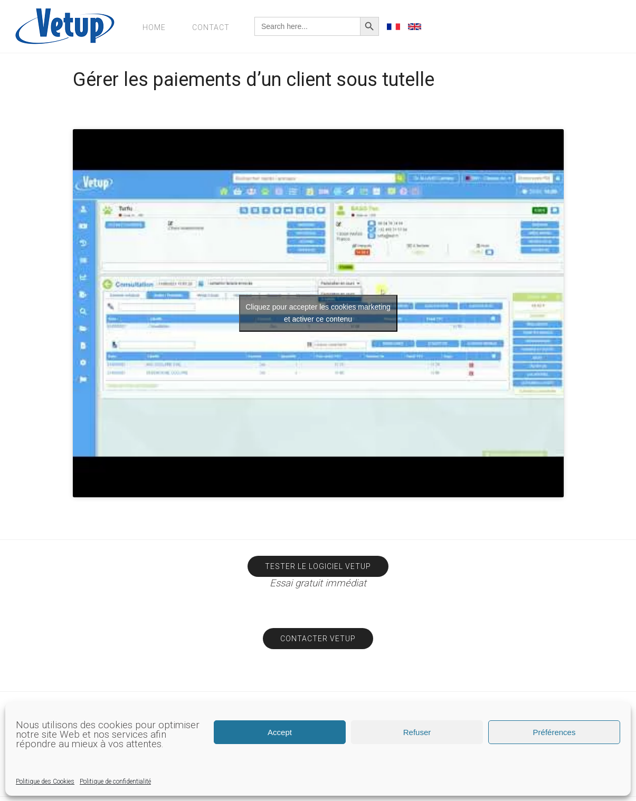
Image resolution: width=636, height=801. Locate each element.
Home (154, 27)
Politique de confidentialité (115, 781)
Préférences (554, 732)
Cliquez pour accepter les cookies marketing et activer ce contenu (318, 313)
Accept (280, 732)
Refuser (417, 732)
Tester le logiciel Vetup (318, 566)
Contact (211, 27)
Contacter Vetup (318, 638)
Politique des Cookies (45, 781)
